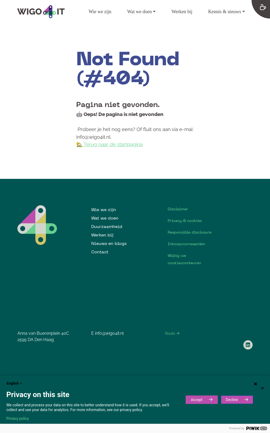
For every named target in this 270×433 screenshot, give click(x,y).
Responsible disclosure (189, 232)
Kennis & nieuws (224, 11)
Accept (196, 400)
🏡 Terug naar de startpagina (109, 144)
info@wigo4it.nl (109, 333)
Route (172, 333)
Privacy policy (17, 418)
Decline (232, 400)
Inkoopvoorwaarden (186, 243)
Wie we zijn (100, 11)
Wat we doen (139, 11)
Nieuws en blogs (109, 243)
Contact (99, 251)
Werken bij (181, 11)
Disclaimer (178, 209)
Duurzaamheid (106, 226)
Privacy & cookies (185, 220)
